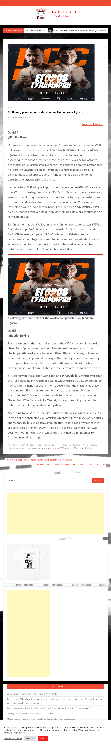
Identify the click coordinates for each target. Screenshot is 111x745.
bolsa (22, 445)
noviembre (22, 448)
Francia (64, 445)
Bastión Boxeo (62, 12)
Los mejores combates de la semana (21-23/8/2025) (30, 713)
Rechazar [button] (30, 738)
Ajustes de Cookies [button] (13, 738)
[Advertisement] (55, 513)
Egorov (55, 445)
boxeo (38, 445)
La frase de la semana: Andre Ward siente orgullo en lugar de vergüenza (68, 464)
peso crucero (35, 448)
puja (45, 448)
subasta (53, 448)
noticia (94, 445)
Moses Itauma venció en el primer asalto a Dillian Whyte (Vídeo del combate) (41, 719)
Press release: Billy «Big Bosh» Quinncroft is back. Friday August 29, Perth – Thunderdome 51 (49, 708)
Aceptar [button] (42, 738)
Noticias (11, 107)
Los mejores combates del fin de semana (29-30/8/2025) (32, 694)
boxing (47, 445)
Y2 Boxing (88, 448)
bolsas (30, 445)
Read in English (92, 124)
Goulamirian (75, 445)
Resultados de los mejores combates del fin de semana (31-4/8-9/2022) (40, 460)
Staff (10, 117)
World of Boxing (74, 448)
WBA (62, 448)
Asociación (13, 445)
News (85, 445)
